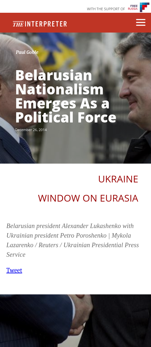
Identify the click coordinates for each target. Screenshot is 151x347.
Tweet (14, 270)
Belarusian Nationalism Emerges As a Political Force (66, 96)
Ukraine (118, 178)
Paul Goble (27, 52)
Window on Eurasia (88, 197)
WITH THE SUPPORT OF (106, 8)
